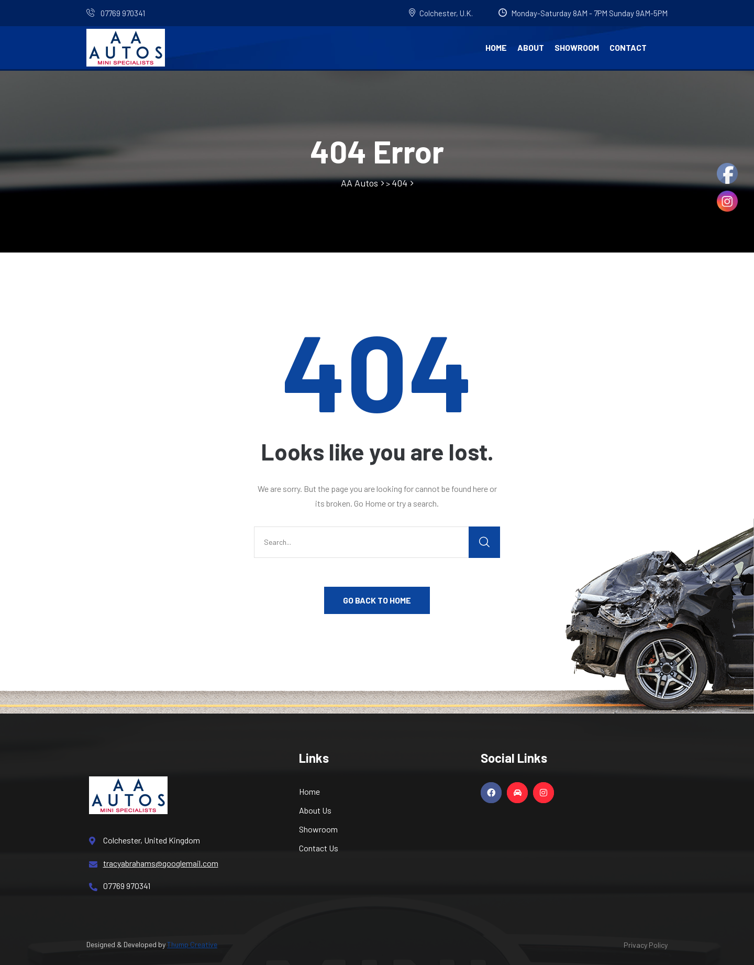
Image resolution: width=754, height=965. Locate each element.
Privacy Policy (646, 944)
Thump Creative (192, 944)
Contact (628, 47)
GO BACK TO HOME (377, 600)
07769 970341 (115, 13)
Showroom (577, 47)
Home (496, 47)
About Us (315, 810)
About (530, 47)
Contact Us (318, 848)
